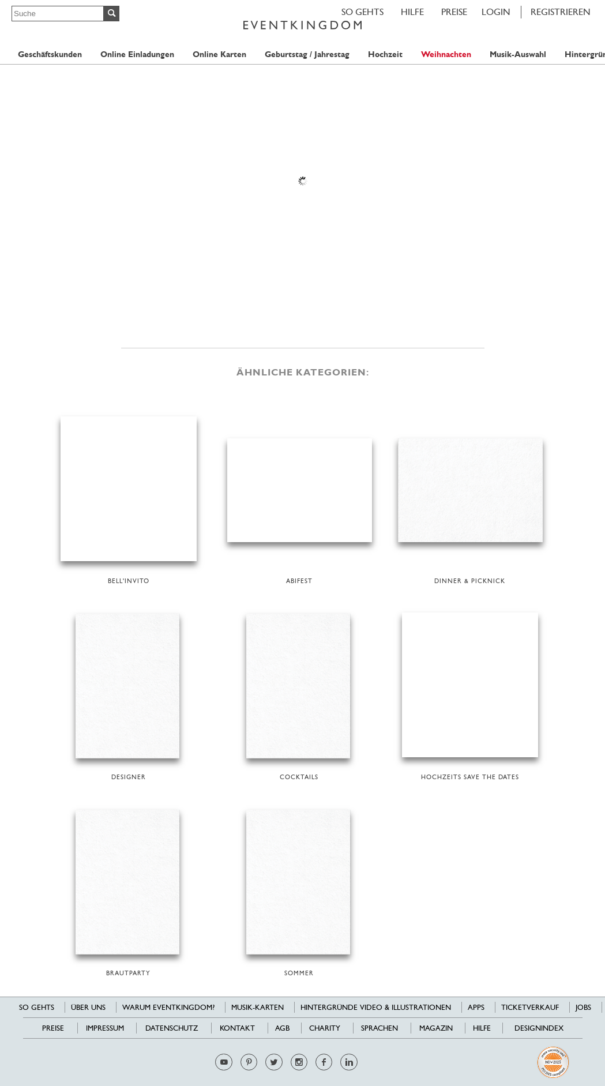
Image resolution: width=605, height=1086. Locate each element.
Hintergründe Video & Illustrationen (375, 1007)
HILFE (412, 11)
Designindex (538, 1028)
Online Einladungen (137, 54)
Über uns (88, 1007)
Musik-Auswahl (518, 54)
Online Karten (219, 54)
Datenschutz (171, 1028)
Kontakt (237, 1028)
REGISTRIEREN (561, 11)
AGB (282, 1028)
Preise (454, 11)
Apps (476, 1007)
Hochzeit (385, 54)
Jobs (583, 1007)
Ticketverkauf (530, 1007)
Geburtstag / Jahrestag (307, 54)
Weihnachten (446, 54)
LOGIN (496, 11)
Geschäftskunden (50, 54)
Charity (324, 1028)
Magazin (436, 1028)
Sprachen (379, 1028)
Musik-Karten (257, 1007)
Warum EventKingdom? (168, 1007)
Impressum (105, 1028)
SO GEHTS (362, 11)
